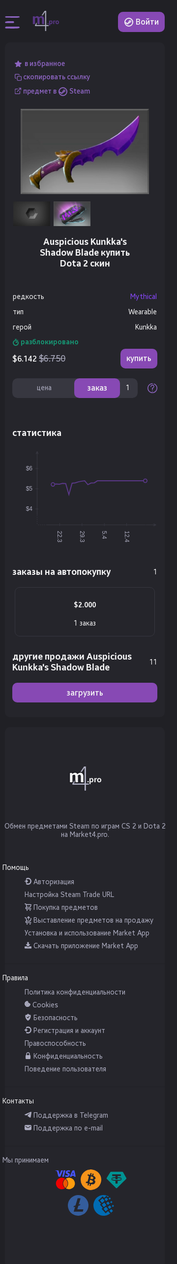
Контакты (18, 1101)
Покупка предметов (61, 907)
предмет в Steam (56, 91)
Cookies (41, 1005)
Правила (15, 978)
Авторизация (49, 882)
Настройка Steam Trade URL (69, 895)
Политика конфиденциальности (75, 992)
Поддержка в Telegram (66, 1115)
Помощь (15, 868)
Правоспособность (55, 1043)
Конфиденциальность (64, 1056)
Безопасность (51, 1018)
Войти (141, 22)
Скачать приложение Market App (81, 946)
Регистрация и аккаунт (65, 1031)
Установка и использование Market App (87, 933)
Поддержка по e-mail (64, 1128)
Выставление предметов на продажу (89, 920)
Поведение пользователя (65, 1069)
